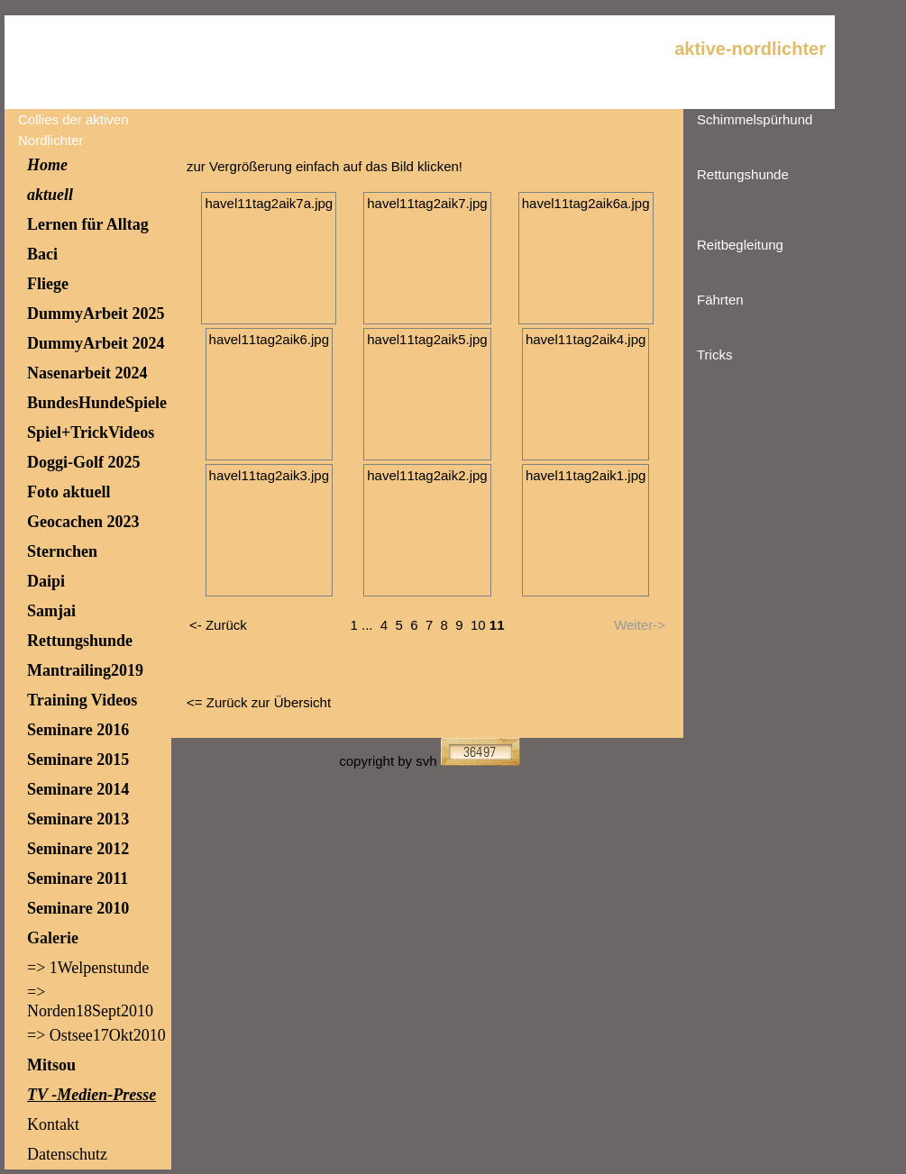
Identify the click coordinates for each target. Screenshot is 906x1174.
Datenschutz (67, 1154)
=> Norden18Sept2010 (90, 1001)
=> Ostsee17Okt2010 (96, 1035)
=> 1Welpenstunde (88, 968)
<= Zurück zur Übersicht (259, 702)
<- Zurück (218, 625)
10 (478, 625)
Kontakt (53, 1124)
